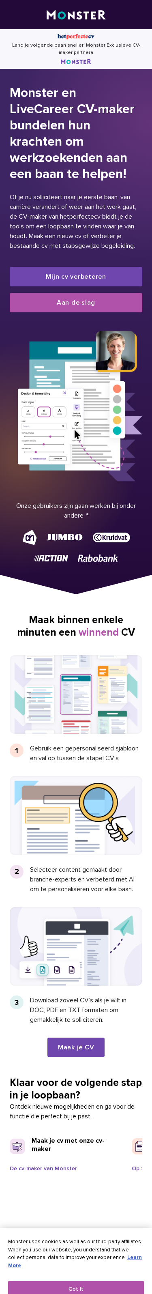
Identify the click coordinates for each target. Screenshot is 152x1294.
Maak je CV (76, 1047)
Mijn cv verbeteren (76, 277)
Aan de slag (76, 303)
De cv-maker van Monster (43, 1168)
